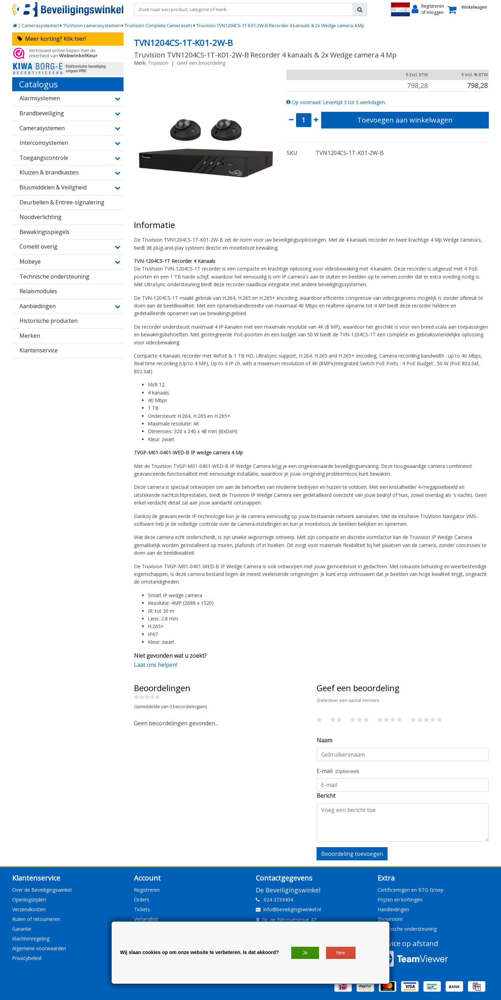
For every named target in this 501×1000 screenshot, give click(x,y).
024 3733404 (274, 899)
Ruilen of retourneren (36, 919)
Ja (305, 952)
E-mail (338, 771)
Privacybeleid (26, 958)
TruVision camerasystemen (92, 25)
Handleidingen (393, 909)
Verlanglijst (146, 919)
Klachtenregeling (30, 938)
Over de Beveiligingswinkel (42, 889)
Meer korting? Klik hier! (51, 38)
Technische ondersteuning (407, 928)
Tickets (142, 909)
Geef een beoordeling (201, 63)
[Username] (403, 754)
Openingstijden (29, 899)
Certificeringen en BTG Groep (410, 889)
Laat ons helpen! (155, 665)
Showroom (390, 919)
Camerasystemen (40, 25)
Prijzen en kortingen (399, 899)
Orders (141, 899)
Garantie (21, 928)
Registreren (147, 889)
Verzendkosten (29, 909)
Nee (340, 952)
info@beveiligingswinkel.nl (288, 909)
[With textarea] (403, 822)
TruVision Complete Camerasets (158, 25)
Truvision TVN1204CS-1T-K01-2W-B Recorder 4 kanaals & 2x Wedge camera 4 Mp (280, 25)
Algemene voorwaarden (39, 948)
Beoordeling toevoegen (352, 854)
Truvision (158, 63)
